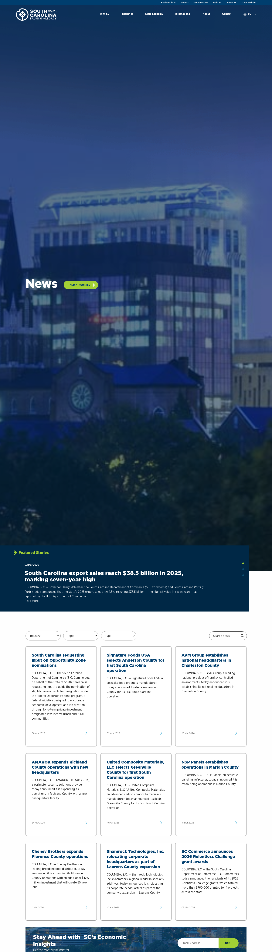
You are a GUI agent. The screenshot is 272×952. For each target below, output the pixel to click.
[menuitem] (104, 14)
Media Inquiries (80, 284)
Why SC (104, 13)
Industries (127, 13)
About (206, 13)
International (183, 13)
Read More (32, 601)
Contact (226, 13)
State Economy (154, 13)
